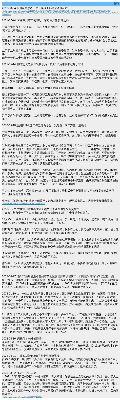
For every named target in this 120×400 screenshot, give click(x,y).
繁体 (116, 3)
